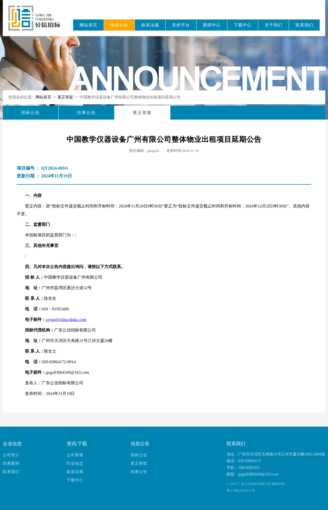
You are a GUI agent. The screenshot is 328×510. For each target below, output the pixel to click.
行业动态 (75, 463)
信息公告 (119, 25)
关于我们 (273, 25)
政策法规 (150, 25)
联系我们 (304, 25)
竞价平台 (181, 25)
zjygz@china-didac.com (66, 319)
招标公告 (30, 112)
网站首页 (88, 25)
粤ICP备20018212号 (241, 490)
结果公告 (86, 112)
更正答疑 (66, 97)
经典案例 (11, 463)
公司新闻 (75, 455)
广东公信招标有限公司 (37, 22)
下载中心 (243, 25)
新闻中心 (212, 25)
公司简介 (11, 455)
